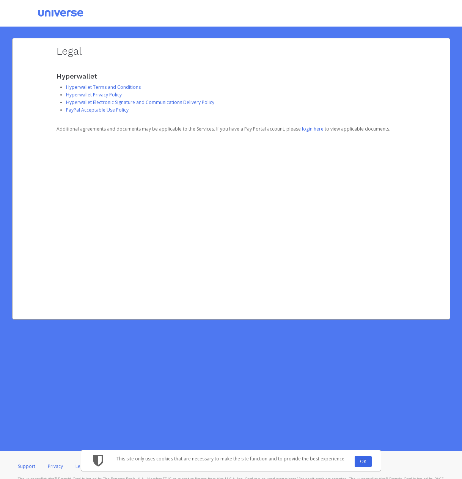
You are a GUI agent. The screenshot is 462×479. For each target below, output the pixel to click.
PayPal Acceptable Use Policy (97, 110)
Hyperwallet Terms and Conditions (103, 87)
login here (313, 129)
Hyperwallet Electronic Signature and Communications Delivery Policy (140, 102)
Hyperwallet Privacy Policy (94, 94)
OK (363, 461)
